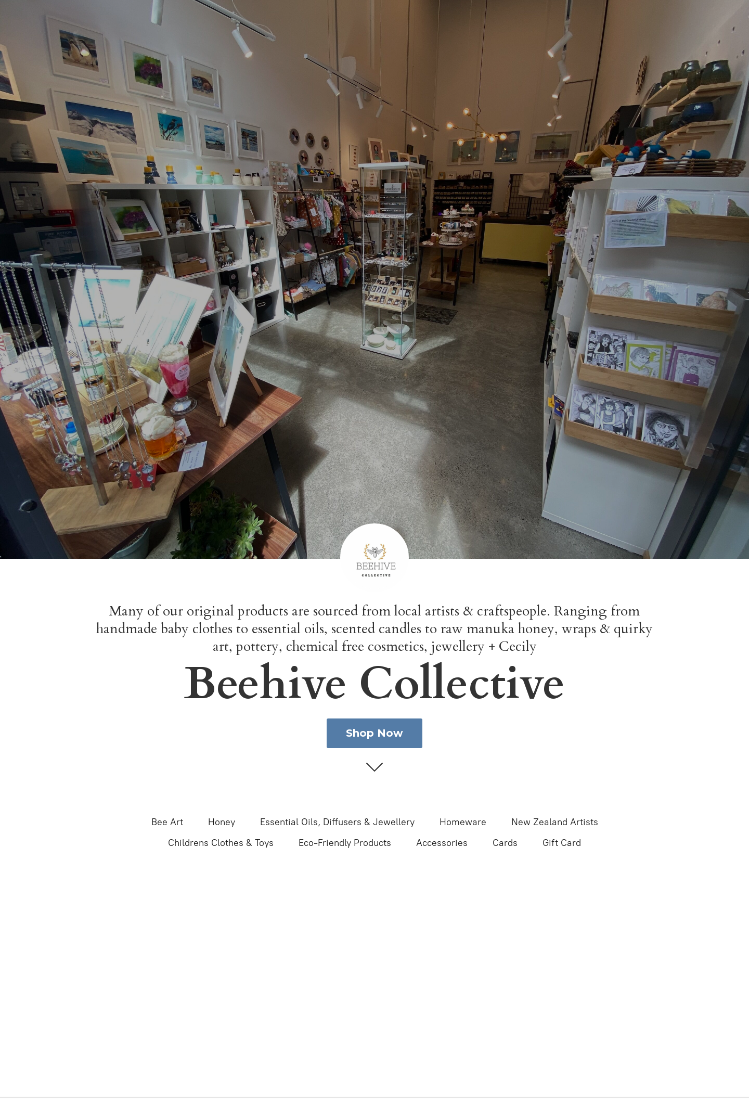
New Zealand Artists (554, 822)
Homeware (463, 822)
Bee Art (167, 822)
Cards (505, 843)
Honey (221, 822)
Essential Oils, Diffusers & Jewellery (337, 822)
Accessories (442, 843)
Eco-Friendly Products (345, 843)
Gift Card (562, 843)
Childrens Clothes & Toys (221, 843)
